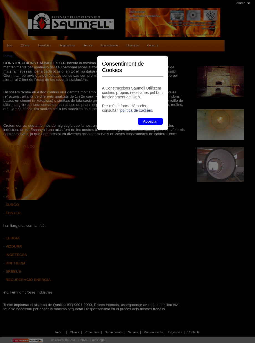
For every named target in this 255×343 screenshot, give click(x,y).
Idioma (241, 3)
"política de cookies (135, 110)
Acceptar (150, 121)
